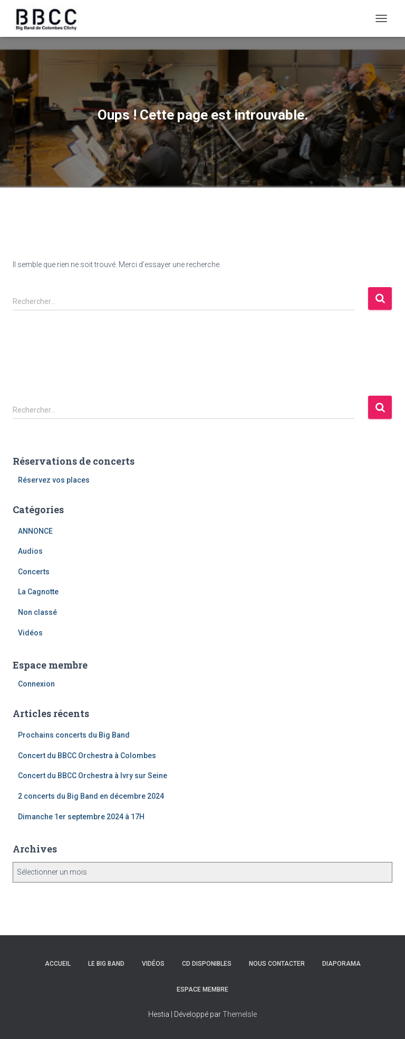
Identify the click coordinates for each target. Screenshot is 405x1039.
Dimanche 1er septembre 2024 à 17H (81, 816)
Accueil (58, 963)
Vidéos (30, 633)
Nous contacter (277, 963)
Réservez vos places (54, 480)
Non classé (37, 612)
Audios (30, 551)
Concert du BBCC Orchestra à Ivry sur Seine (92, 775)
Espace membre (202, 989)
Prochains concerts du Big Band (74, 735)
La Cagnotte (38, 591)
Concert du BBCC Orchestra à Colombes (87, 755)
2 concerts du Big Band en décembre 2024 (91, 796)
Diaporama (341, 963)
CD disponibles (207, 963)
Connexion (36, 684)
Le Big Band (106, 963)
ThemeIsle (240, 1014)
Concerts (34, 571)
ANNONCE (35, 531)
